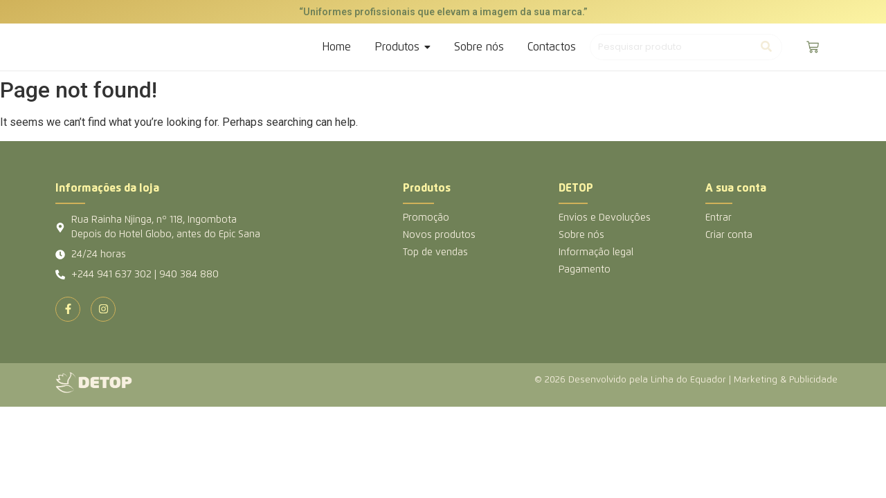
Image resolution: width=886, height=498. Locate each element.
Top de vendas (435, 252)
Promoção (426, 218)
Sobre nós (581, 235)
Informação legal (596, 252)
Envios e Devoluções (605, 218)
